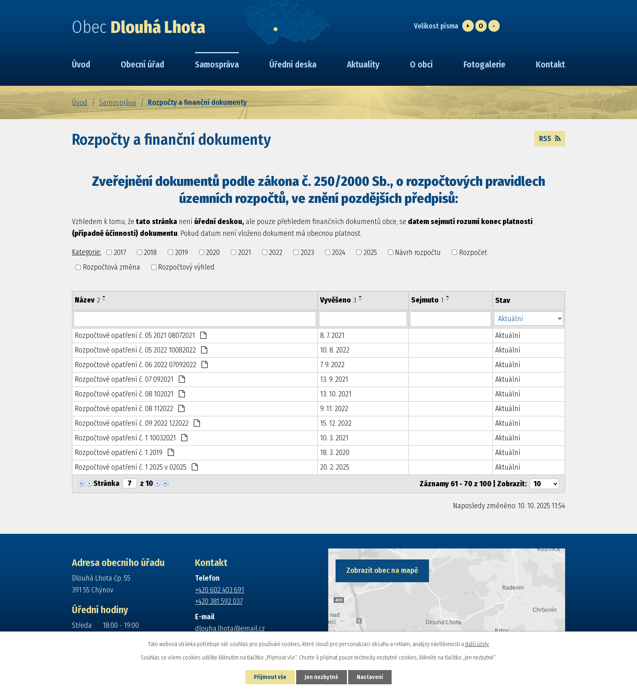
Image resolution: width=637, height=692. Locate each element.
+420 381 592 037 (219, 601)
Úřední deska (292, 64)
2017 (120, 252)
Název (87, 300)
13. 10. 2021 (335, 394)
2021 (244, 252)
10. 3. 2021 (334, 437)
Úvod (79, 102)
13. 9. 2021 (334, 379)
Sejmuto (427, 300)
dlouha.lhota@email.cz (230, 628)
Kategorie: (86, 252)
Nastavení (370, 677)
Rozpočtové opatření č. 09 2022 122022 (137, 423)
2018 (150, 252)
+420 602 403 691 (219, 589)
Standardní (481, 26)
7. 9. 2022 (332, 364)
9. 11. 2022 (334, 408)
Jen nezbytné (321, 677)
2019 (181, 252)
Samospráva (117, 102)
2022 (275, 252)
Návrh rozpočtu (418, 252)
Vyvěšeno (338, 300)
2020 (213, 252)
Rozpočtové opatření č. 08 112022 (129, 408)
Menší (494, 26)
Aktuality (363, 64)
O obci (421, 64)
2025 (370, 252)
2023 (307, 252)
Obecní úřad (142, 64)
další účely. (477, 644)
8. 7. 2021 (332, 335)
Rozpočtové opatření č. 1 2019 (124, 452)
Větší (468, 26)
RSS (550, 138)
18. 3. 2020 (334, 452)
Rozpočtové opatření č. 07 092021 (130, 379)
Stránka (106, 483)
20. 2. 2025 (334, 467)
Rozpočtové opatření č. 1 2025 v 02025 (136, 467)
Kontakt (550, 64)
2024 (338, 252)
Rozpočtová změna (111, 267)
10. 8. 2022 (334, 350)
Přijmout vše (270, 677)
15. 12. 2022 (335, 423)
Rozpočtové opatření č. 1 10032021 (131, 437)
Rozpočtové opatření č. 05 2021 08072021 (140, 335)
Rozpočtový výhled (186, 267)
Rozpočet (473, 252)
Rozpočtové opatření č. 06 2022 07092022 (141, 364)
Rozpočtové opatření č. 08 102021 (130, 394)
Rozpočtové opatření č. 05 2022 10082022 (141, 350)
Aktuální (507, 335)
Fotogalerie (484, 64)
